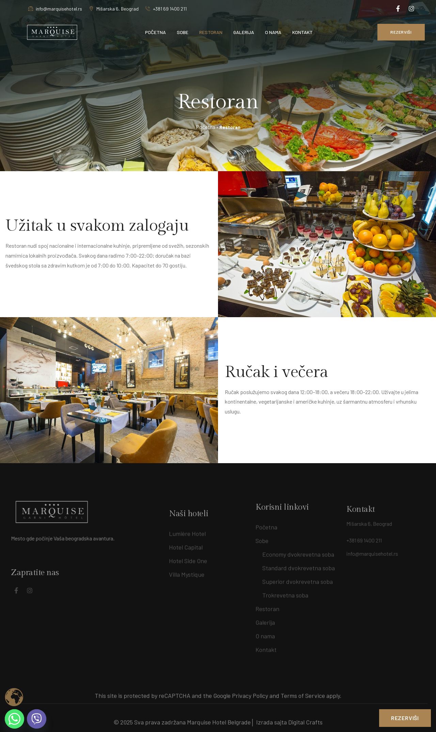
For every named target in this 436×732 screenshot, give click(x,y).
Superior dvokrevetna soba (297, 579)
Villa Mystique (186, 579)
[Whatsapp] (14, 719)
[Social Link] (398, 8)
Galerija (265, 619)
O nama (265, 633)
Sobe (261, 538)
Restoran (267, 606)
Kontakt (266, 647)
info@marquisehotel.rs (55, 9)
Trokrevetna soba (285, 592)
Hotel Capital (186, 552)
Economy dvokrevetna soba (298, 551)
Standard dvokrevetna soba (298, 565)
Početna (266, 524)
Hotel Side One (188, 566)
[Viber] (36, 719)
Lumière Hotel (187, 538)
